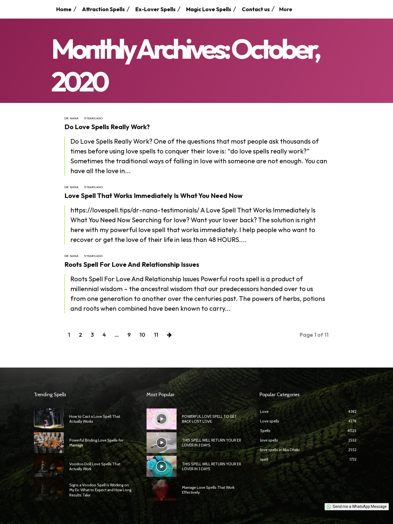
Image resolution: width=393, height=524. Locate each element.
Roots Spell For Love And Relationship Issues (131, 264)
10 (142, 334)
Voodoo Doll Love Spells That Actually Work (94, 466)
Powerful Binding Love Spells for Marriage (96, 443)
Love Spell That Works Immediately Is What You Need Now (153, 195)
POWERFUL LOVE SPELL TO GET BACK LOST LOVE (209, 419)
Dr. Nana (71, 118)
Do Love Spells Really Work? (107, 127)
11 (156, 334)
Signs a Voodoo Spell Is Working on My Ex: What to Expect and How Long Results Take (100, 489)
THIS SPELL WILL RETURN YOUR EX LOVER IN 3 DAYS (211, 443)
